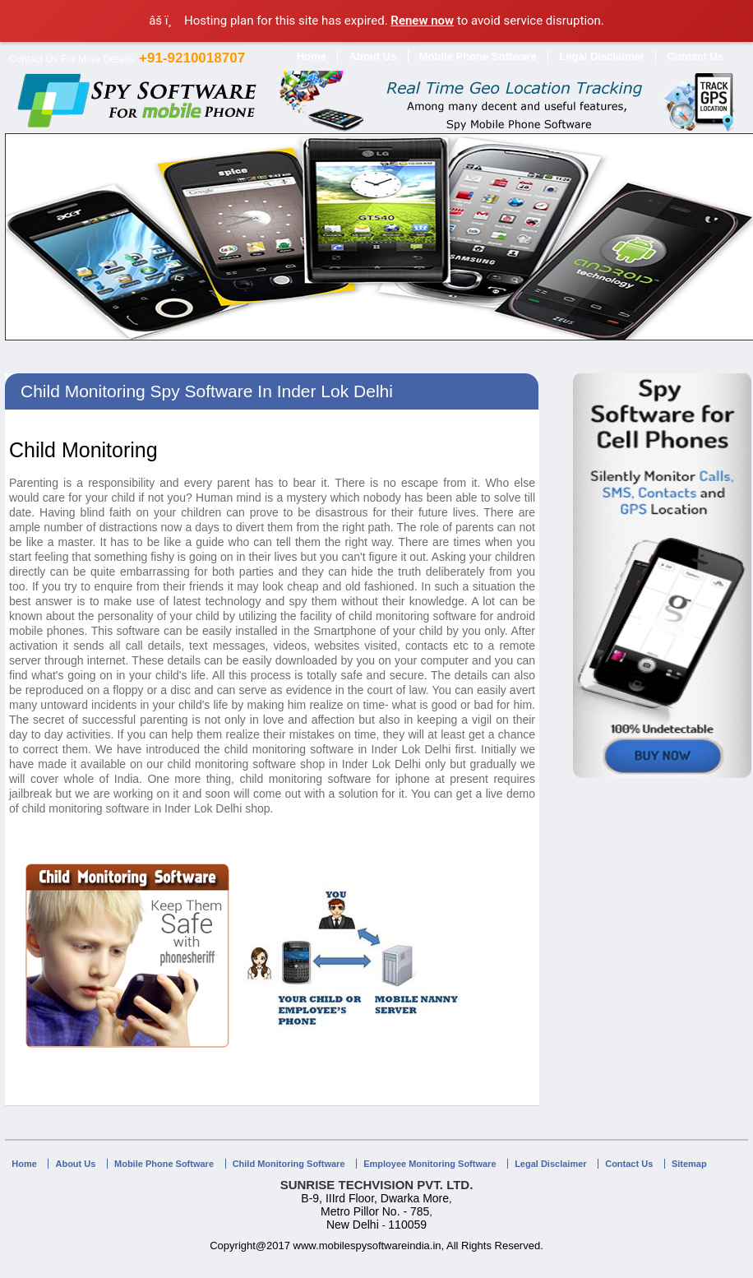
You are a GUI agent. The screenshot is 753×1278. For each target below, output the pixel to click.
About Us (372, 56)
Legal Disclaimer (601, 56)
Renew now (422, 20)
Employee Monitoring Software (429, 1164)
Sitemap (689, 1164)
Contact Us (695, 56)
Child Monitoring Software (289, 1164)
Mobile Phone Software (478, 56)
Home (311, 56)
